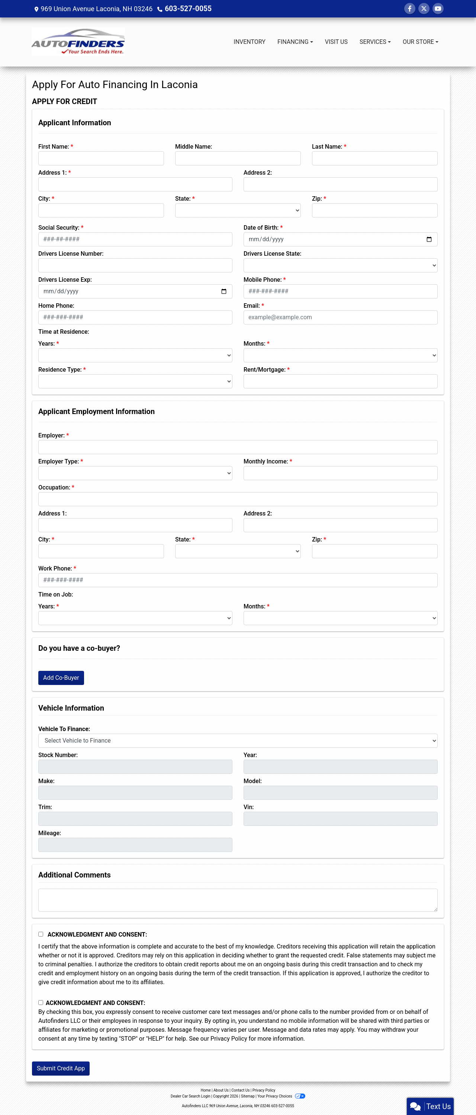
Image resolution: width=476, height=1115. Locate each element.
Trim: (45, 807)
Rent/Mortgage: (265, 369)
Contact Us (240, 1090)
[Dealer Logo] (78, 42)
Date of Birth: (261, 227)
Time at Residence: (63, 331)
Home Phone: (56, 305)
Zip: (317, 198)
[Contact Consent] (40, 1002)
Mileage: (49, 833)
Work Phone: (55, 568)
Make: (46, 781)
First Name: (53, 146)
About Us (221, 1090)
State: (183, 198)
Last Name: (327, 146)
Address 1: (52, 172)
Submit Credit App (61, 1068)
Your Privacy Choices (281, 1096)
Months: (255, 343)
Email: (252, 305)
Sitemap (248, 1096)
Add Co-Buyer (61, 677)
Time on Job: (55, 594)
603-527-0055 (186, 9)
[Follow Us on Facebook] (409, 8)
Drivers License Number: (70, 253)
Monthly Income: (266, 461)
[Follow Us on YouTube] (438, 8)
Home (206, 1090)
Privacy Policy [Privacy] (264, 1090)
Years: (46, 343)
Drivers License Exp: (65, 279)
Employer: (51, 435)
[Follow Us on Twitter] (424, 8)
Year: (250, 755)
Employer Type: (58, 461)
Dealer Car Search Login (190, 1096)
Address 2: (258, 172)
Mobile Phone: (263, 279)
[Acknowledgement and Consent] (40, 934)
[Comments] (238, 900)
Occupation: (54, 487)
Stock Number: (58, 755)
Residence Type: (60, 369)
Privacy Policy (228, 1038)
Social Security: (59, 227)
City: (44, 198)
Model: (253, 781)
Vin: (249, 807)
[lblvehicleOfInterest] (238, 741)
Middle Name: (193, 146)
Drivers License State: (273, 253)
